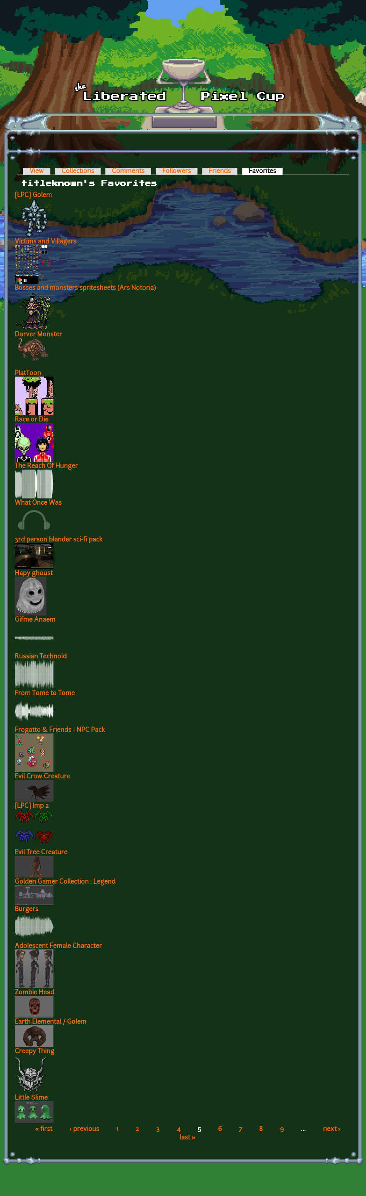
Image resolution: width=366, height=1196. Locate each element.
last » (188, 1138)
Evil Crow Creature (42, 777)
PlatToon (28, 373)
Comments (128, 171)
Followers (176, 171)
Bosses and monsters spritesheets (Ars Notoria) (85, 288)
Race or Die (31, 420)
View (36, 171)
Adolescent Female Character (58, 946)
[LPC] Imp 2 (32, 806)
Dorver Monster (38, 335)
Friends (220, 171)
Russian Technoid (41, 657)
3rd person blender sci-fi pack (59, 540)
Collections (78, 171)
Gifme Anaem (35, 620)
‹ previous (84, 1129)
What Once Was (38, 503)
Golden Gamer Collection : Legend (65, 882)
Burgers (26, 909)
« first (43, 1129)
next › (331, 1129)
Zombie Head (34, 993)
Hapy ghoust (34, 574)
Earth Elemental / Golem (50, 1022)
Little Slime (31, 1098)
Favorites (266, 171)
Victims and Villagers (45, 242)
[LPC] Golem (33, 195)
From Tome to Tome (45, 694)
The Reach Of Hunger (46, 466)
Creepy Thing (34, 1052)
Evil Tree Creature (41, 853)
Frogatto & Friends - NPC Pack (60, 730)
